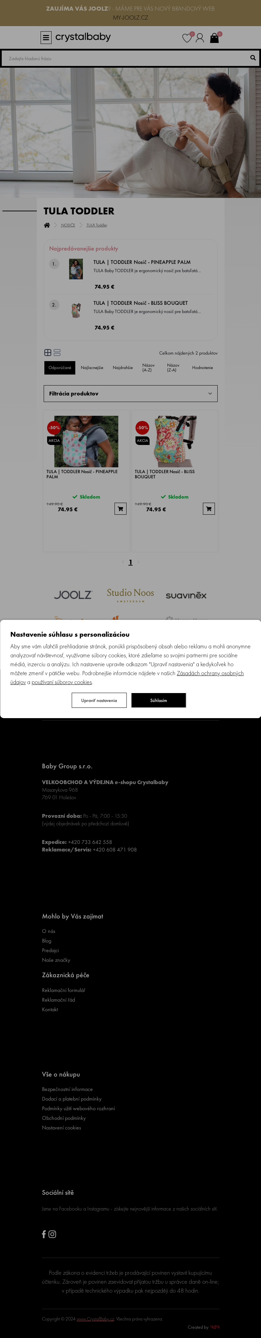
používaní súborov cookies (62, 682)
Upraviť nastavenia (99, 700)
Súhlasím (158, 700)
